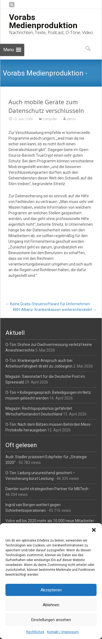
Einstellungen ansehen (51, 619)
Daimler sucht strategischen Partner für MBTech (46, 489)
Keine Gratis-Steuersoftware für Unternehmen (47, 304)
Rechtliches (35, 632)
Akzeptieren (51, 590)
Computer (50, 119)
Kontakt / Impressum (63, 632)
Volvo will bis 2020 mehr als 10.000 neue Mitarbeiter (49, 521)
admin (71, 119)
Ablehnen (51, 604)
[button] (94, 530)
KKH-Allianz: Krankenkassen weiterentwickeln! (55, 309)
